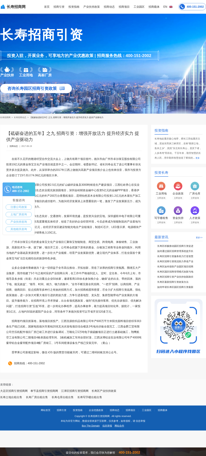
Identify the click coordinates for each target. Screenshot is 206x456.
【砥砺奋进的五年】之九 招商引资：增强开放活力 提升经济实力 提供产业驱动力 (66, 117)
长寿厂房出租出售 (37, 397)
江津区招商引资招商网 (75, 390)
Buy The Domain (91, 425)
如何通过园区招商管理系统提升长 (175, 251)
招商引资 (59, 6)
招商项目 (124, 6)
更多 (198, 158)
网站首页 (45, 410)
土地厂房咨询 (18, 214)
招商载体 (162, 410)
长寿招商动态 (20, 117)
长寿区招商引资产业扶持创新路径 (175, 276)
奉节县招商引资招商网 (44, 390)
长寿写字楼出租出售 (89, 397)
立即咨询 (161, 198)
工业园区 (139, 6)
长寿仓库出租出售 (63, 397)
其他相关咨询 (18, 229)
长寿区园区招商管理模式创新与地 (175, 271)
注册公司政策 (18, 207)
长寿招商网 (5, 117)
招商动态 (109, 6)
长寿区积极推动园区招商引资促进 (175, 246)
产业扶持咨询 (18, 221)
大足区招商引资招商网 (14, 390)
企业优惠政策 (96, 410)
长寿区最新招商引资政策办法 (173, 282)
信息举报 (107, 425)
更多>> (199, 237)
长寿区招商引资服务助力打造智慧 (175, 256)
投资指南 (73, 6)
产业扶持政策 (91, 6)
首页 (47, 6)
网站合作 (119, 425)
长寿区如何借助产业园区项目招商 (175, 266)
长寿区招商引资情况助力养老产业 (175, 261)
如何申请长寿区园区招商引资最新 (175, 287)
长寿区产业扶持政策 (104, 390)
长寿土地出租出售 (11, 397)
